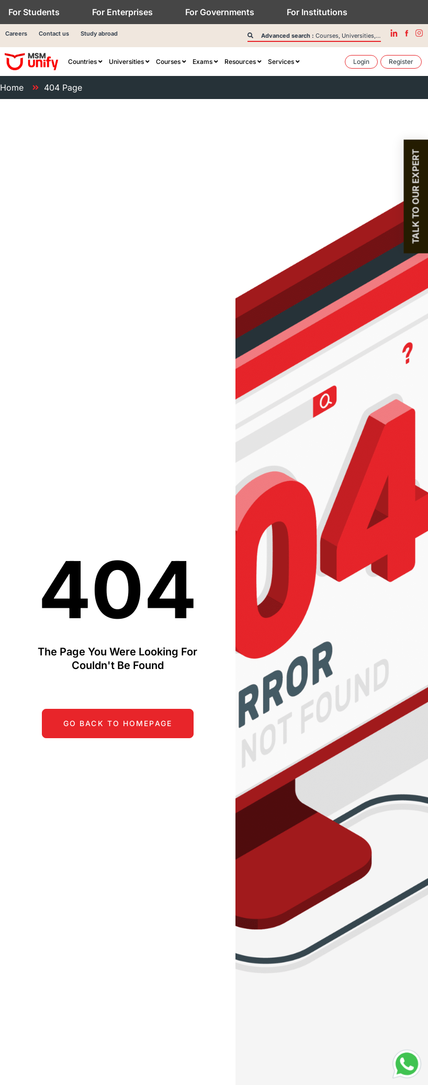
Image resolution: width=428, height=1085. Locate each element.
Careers (16, 33)
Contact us (54, 33)
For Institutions (317, 12)
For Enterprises (122, 12)
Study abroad (99, 33)
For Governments (219, 12)
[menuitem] (85, 62)
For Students (34, 12)
